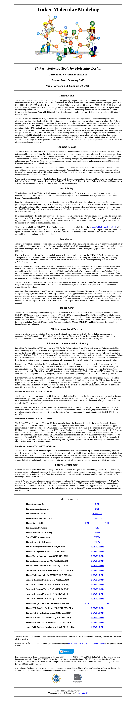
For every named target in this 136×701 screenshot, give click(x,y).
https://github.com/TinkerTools (104, 227)
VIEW (97, 532)
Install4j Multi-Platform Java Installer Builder (86, 643)
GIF (97, 528)
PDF (97, 504)
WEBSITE (97, 513)
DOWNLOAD (97, 547)
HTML (107, 523)
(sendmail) (83, 693)
